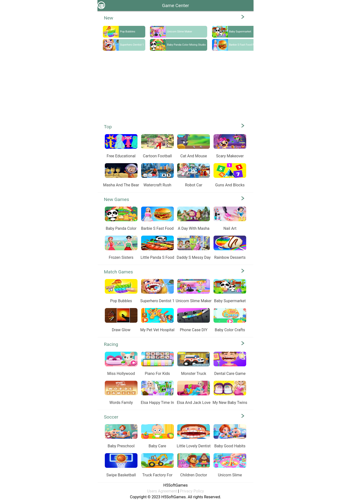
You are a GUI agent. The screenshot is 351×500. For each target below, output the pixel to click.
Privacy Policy (192, 491)
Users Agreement (162, 491)
